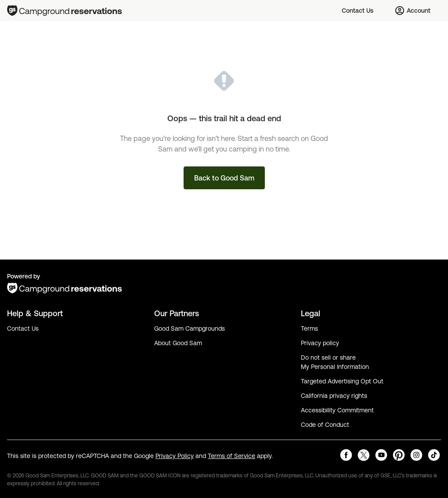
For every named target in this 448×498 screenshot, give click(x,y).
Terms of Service (231, 455)
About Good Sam (178, 342)
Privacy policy (320, 342)
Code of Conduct (325, 424)
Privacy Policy (174, 455)
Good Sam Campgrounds (189, 328)
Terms (309, 328)
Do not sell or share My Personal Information (335, 362)
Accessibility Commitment (337, 410)
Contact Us (23, 328)
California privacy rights (334, 395)
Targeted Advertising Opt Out (342, 381)
